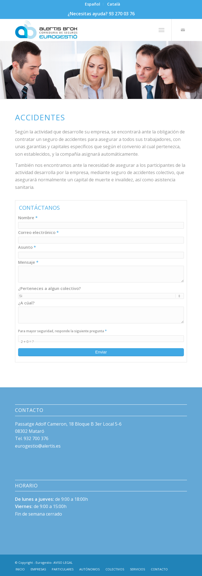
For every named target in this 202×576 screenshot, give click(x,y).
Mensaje (28, 262)
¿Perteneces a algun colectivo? (49, 288)
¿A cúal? (26, 303)
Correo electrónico (38, 232)
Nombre (28, 217)
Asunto (27, 247)
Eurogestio (43, 562)
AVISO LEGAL (63, 562)
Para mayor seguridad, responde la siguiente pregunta (62, 331)
